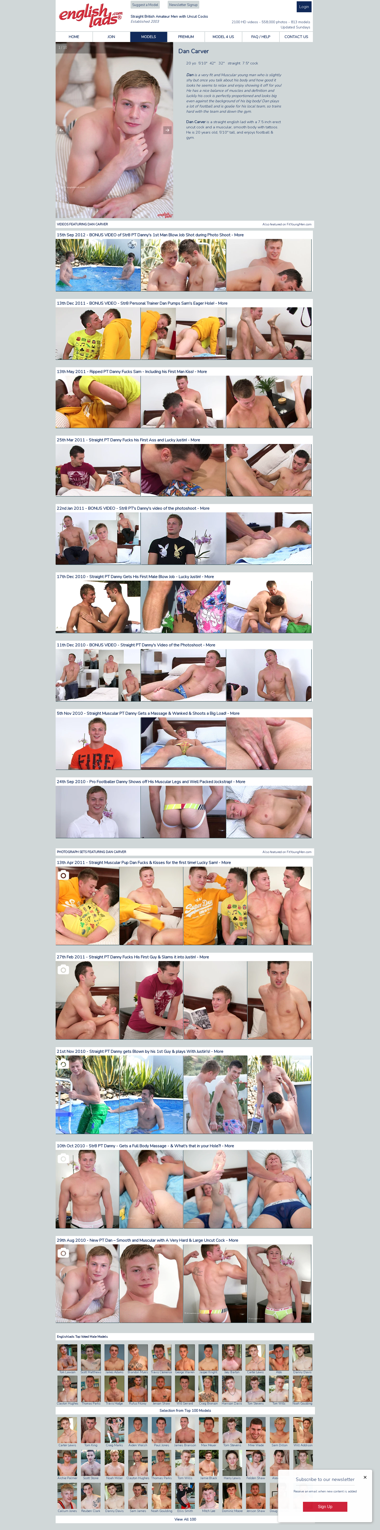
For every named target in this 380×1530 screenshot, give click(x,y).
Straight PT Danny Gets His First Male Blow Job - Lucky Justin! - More (151, 577)
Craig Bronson (208, 1404)
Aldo (279, 1372)
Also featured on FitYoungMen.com (287, 224)
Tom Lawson (67, 1372)
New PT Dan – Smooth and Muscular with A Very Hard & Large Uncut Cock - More (164, 1240)
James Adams (114, 1372)
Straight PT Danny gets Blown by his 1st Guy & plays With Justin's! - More (156, 1051)
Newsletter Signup (183, 5)
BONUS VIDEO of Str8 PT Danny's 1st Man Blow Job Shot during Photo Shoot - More (166, 235)
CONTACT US (296, 36)
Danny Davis (302, 1372)
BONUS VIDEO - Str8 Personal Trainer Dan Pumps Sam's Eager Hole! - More (158, 303)
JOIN (111, 36)
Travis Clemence (161, 1372)
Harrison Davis (232, 1404)
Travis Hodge (114, 1404)
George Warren (185, 1372)
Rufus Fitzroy (138, 1404)
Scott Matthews (90, 1372)
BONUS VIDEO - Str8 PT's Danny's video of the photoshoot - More (148, 508)
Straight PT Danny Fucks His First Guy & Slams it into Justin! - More (149, 957)
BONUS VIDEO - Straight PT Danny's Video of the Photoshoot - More (152, 645)
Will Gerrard (185, 1404)
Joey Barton (231, 1372)
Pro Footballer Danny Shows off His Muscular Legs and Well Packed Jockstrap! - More (167, 782)
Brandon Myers (138, 1372)
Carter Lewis (255, 1372)
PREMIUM (186, 36)
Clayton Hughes (67, 1404)
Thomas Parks (90, 1404)
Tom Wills (278, 1404)
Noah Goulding (302, 1404)
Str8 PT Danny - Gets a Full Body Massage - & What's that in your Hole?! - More (161, 1146)
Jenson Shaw (161, 1404)
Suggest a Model (145, 5)
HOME (74, 36)
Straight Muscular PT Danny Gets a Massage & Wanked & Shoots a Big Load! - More (163, 713)
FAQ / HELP (260, 36)
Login (304, 7)
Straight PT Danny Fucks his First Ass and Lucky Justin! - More (144, 440)
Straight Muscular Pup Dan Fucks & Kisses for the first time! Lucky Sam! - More (160, 863)
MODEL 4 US (223, 36)
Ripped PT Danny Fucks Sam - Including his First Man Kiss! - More (148, 372)
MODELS (148, 36)
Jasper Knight (208, 1372)
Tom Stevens (255, 1404)
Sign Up (325, 1506)
